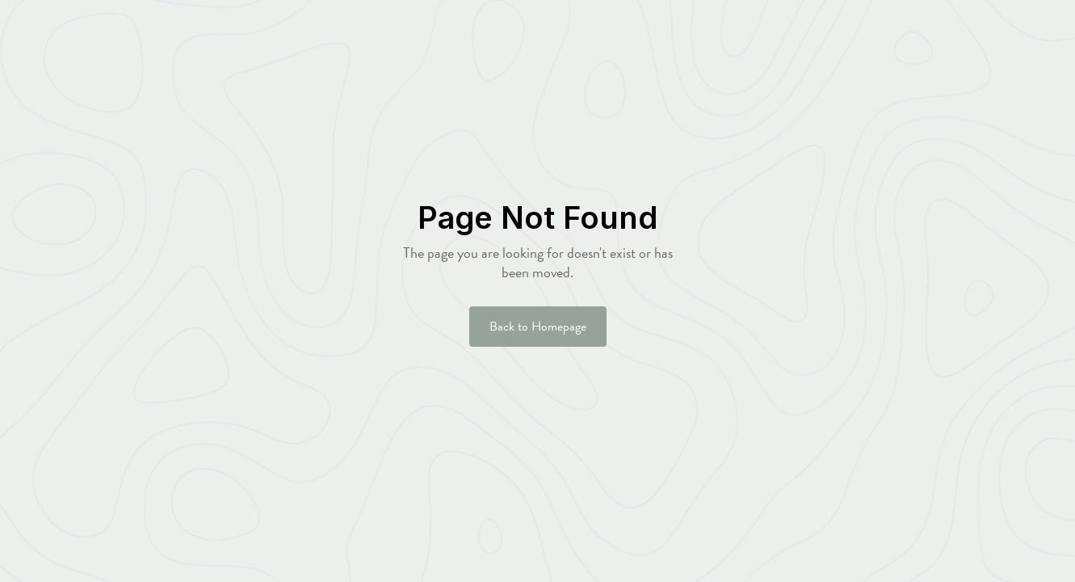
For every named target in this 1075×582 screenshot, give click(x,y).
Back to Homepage (537, 326)
